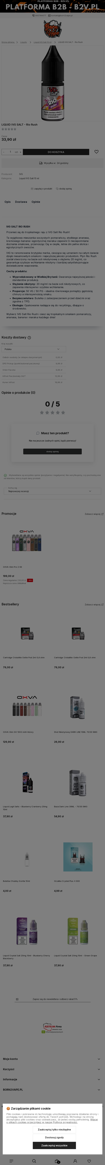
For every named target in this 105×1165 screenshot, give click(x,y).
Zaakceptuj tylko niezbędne (54, 1129)
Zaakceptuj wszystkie (54, 1145)
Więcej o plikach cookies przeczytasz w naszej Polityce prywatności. (52, 1121)
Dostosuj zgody (54, 1137)
